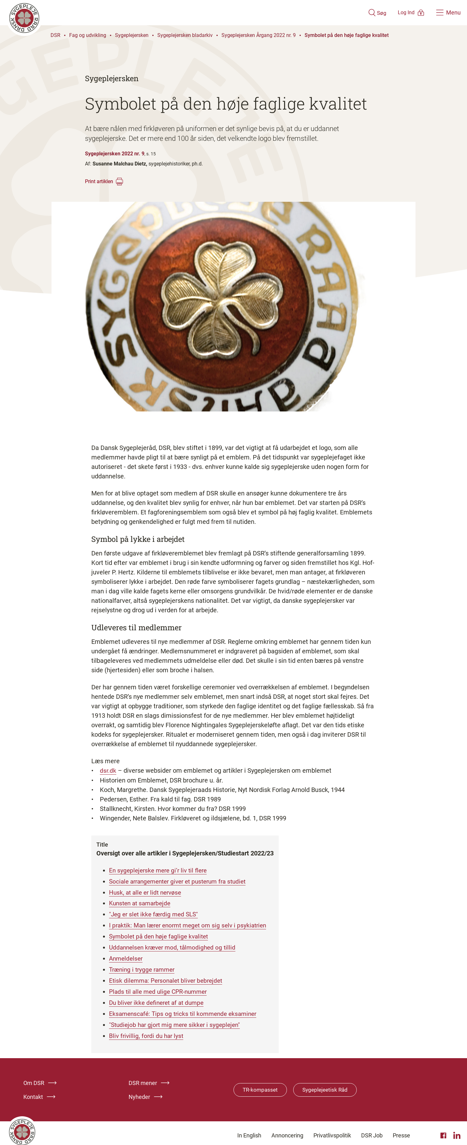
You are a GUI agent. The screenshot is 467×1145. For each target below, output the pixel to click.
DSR (55, 35)
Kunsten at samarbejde (142, 902)
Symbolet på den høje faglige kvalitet (347, 35)
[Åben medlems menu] (402, 12)
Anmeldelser (127, 956)
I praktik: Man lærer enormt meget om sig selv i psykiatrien (191, 923)
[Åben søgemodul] (359, 12)
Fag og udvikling (87, 35)
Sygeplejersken (132, 35)
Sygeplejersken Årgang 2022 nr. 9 (258, 35)
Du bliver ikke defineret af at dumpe (159, 999)
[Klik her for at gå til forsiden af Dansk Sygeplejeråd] (177, 12)
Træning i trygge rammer (144, 966)
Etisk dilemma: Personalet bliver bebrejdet (168, 977)
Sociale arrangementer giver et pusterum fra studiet (182, 880)
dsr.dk (108, 770)
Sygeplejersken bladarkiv (185, 35)
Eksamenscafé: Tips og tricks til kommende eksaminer (186, 1009)
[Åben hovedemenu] (448, 12)
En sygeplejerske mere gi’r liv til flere (160, 870)
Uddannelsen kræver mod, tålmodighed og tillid (175, 945)
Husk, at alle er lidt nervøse (147, 891)
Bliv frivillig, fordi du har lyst (147, 1031)
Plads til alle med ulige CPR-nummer (160, 988)
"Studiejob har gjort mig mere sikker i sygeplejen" (177, 1020)
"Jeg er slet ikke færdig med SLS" (155, 913)
